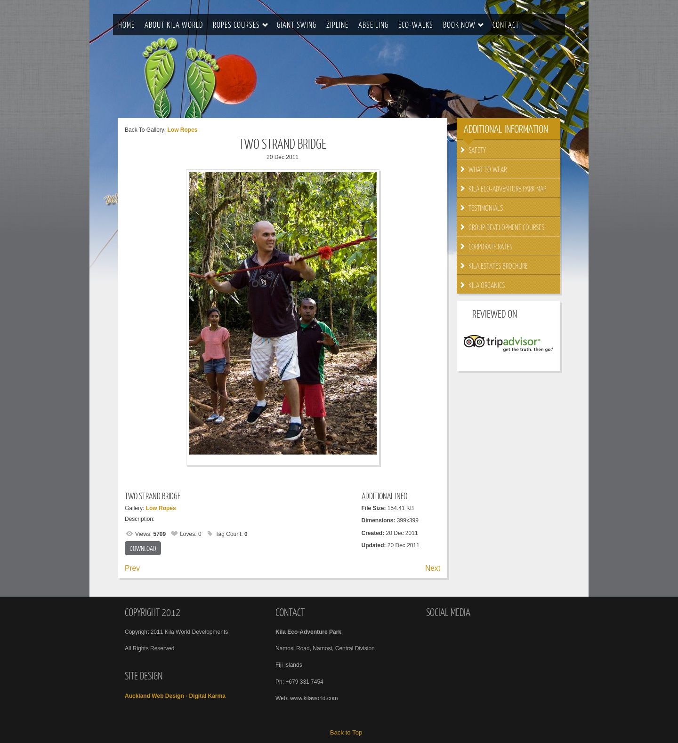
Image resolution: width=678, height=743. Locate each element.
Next (432, 568)
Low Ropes (182, 130)
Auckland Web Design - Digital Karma (175, 696)
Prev (132, 568)
